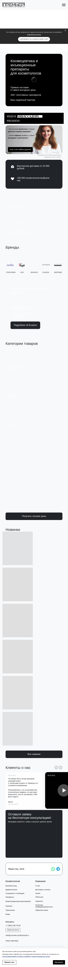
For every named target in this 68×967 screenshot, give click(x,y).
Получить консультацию (34, 849)
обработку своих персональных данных (40, 839)
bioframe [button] (58, 273)
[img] (33, 202)
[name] (35, 834)
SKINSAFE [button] (34, 273)
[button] (34, 139)
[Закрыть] (65, 30)
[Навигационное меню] (64, 5)
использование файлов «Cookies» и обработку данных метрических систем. (26, 956)
